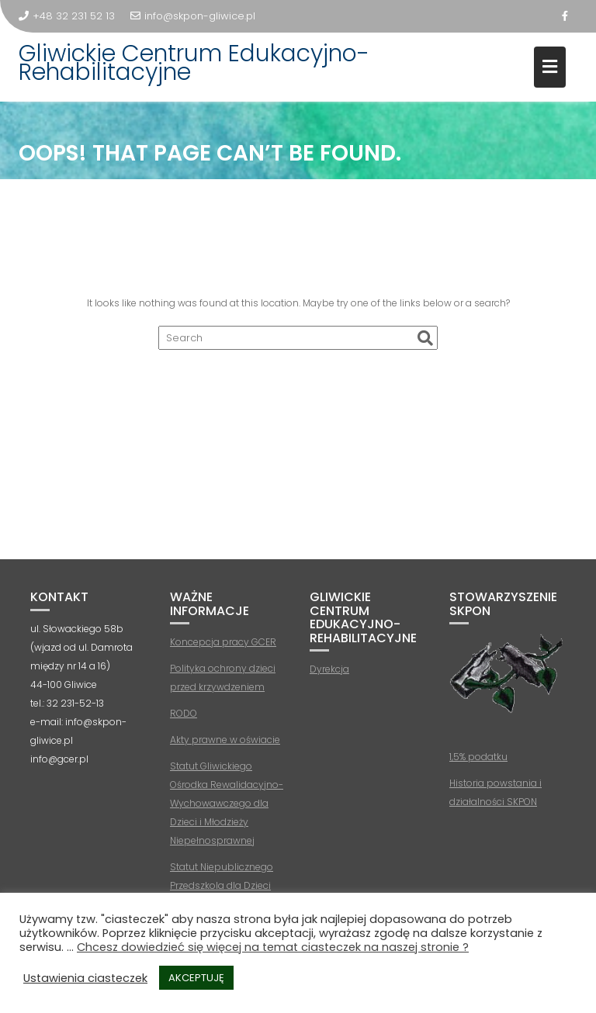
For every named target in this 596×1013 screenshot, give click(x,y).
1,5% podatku (478, 756)
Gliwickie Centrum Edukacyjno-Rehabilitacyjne (194, 62)
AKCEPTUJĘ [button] (196, 977)
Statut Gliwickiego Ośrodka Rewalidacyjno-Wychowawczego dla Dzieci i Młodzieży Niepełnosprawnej (226, 803)
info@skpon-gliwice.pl (192, 16)
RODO (183, 713)
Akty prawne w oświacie (225, 739)
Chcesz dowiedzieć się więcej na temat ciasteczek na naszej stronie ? (273, 947)
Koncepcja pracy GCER (223, 641)
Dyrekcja (329, 669)
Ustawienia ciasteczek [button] (85, 978)
